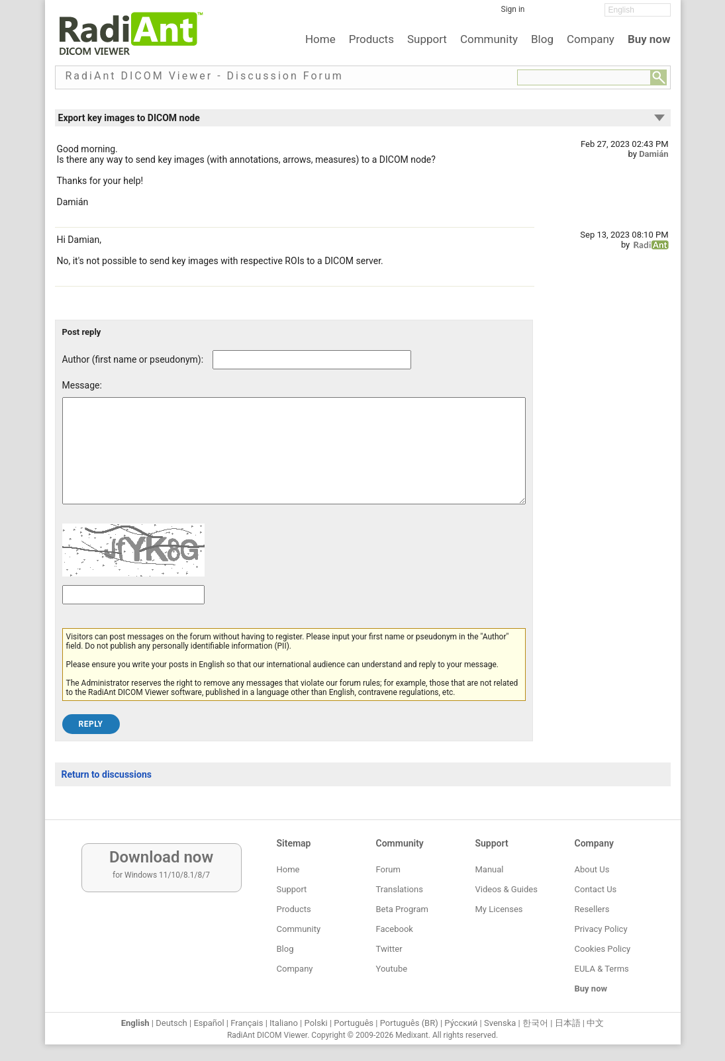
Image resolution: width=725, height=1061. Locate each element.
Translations (399, 889)
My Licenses (499, 909)
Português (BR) (409, 1023)
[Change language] (637, 10)
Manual (489, 869)
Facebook (394, 929)
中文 (595, 1023)
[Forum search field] (584, 77)
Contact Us (596, 889)
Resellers (592, 909)
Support (427, 39)
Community (489, 39)
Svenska (500, 1023)
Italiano (283, 1023)
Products (371, 39)
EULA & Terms (602, 969)
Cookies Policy (603, 949)
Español (208, 1023)
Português (353, 1023)
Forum (388, 869)
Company (590, 39)
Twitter (389, 949)
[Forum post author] (312, 359)
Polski (316, 1023)
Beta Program (402, 909)
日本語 (568, 1023)
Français (246, 1023)
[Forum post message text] (294, 460)
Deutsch (171, 1023)
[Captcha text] (133, 614)
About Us (592, 869)
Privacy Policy (601, 929)
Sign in (513, 9)
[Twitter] (564, 14)
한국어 (535, 1023)
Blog (542, 39)
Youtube (392, 969)
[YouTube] (584, 14)
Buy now (649, 39)
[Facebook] (545, 14)
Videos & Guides (506, 889)
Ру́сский (460, 1023)
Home (320, 39)
